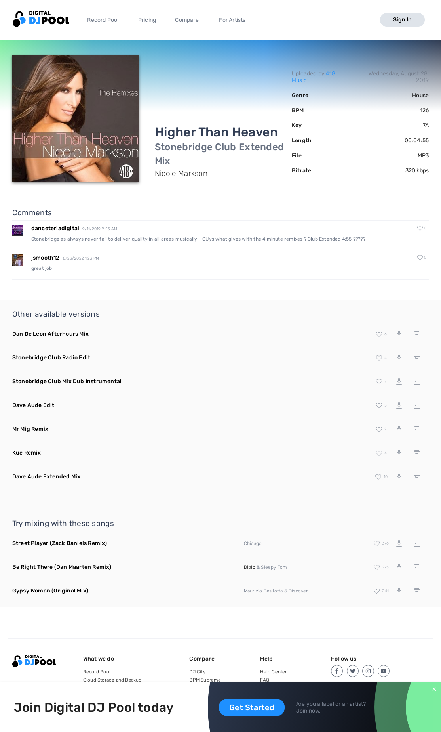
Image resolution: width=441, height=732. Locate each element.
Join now (307, 710)
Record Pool (102, 20)
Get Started (251, 707)
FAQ (264, 680)
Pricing (147, 20)
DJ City (197, 672)
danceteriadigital (55, 228)
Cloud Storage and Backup (112, 680)
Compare (186, 20)
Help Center (273, 672)
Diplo (249, 567)
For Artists (232, 20)
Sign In (402, 19)
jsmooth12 (45, 257)
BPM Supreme (205, 680)
